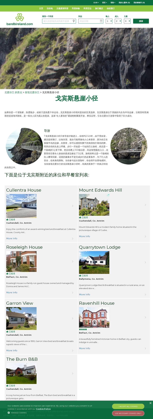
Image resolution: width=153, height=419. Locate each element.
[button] (52, 412)
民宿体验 (76, 8)
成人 (116, 16)
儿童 (126, 16)
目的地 (50, 8)
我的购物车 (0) (139, 3)
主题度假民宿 (62, 8)
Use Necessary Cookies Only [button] (128, 413)
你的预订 (111, 8)
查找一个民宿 (47, 16)
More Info (11, 238)
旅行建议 (99, 8)
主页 (41, 8)
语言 (104, 3)
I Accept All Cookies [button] (128, 406)
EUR (96, 3)
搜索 (141, 21)
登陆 (113, 3)
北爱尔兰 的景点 (13, 92)
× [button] (150, 403)
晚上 (107, 16)
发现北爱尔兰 (32, 92)
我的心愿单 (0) (124, 3)
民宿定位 (87, 8)
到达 (80, 16)
